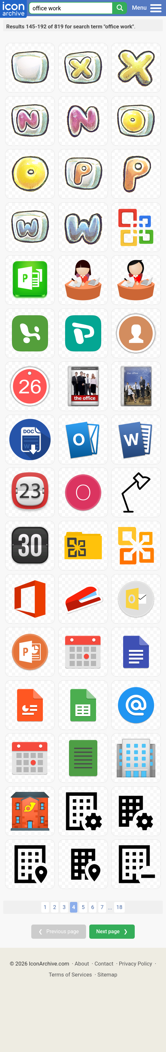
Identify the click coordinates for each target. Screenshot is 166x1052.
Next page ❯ (112, 931)
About (82, 963)
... (110, 907)
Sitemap (107, 974)
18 (119, 907)
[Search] (119, 8)
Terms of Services (70, 974)
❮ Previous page (58, 931)
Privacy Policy (135, 963)
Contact (103, 963)
